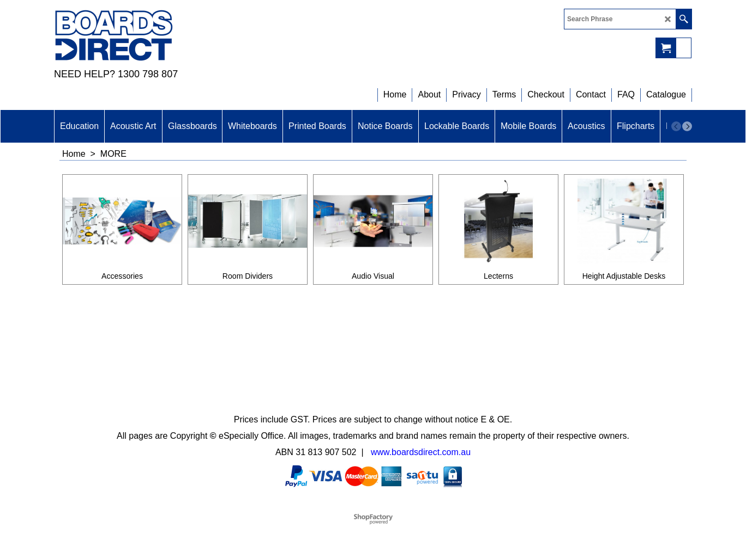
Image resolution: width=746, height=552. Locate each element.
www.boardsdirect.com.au (421, 452)
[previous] (676, 126)
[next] (687, 126)
